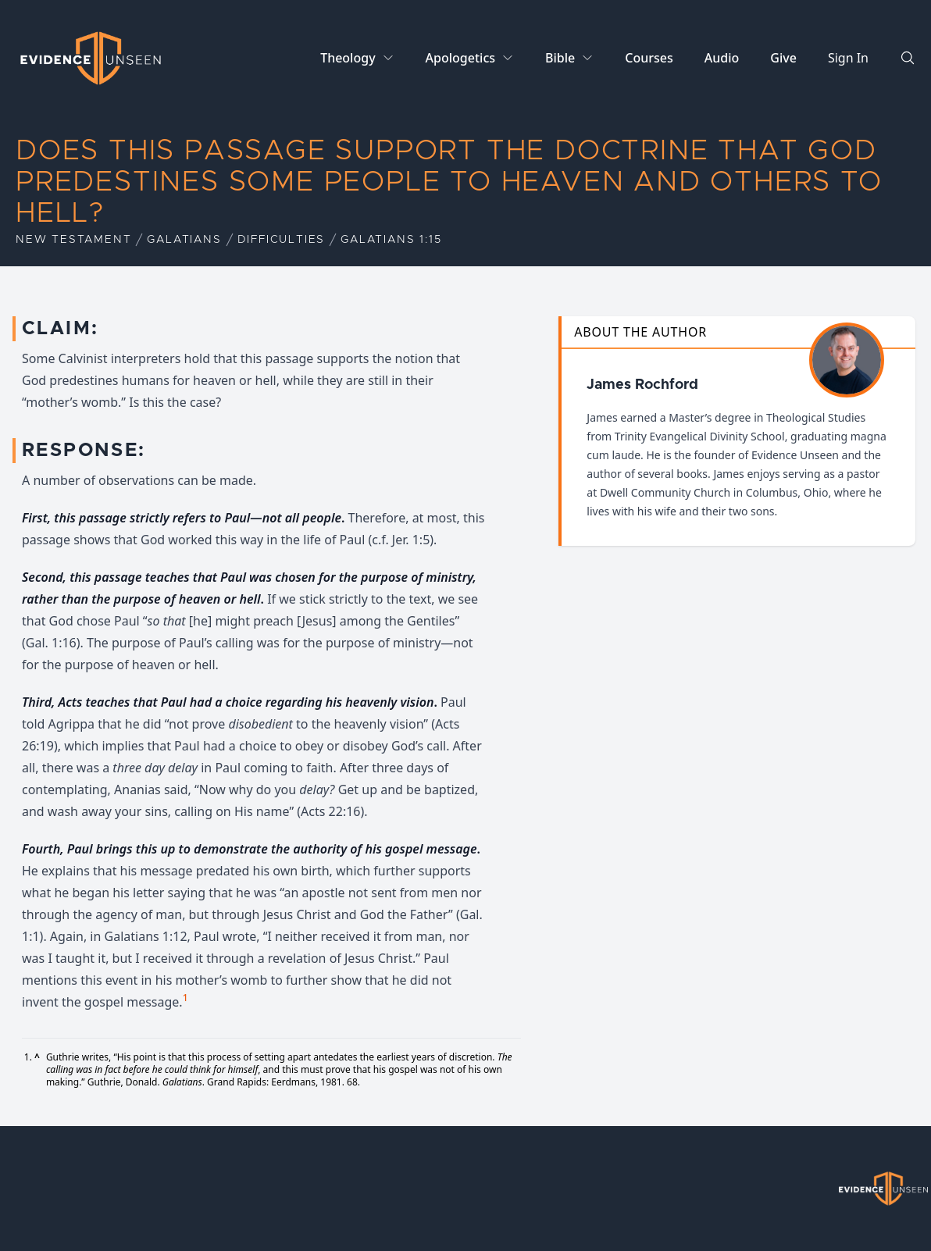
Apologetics (460, 57)
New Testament (73, 239)
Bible (560, 57)
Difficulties (281, 239)
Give (783, 57)
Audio (722, 57)
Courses (648, 57)
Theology (347, 57)
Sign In (848, 57)
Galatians (184, 239)
